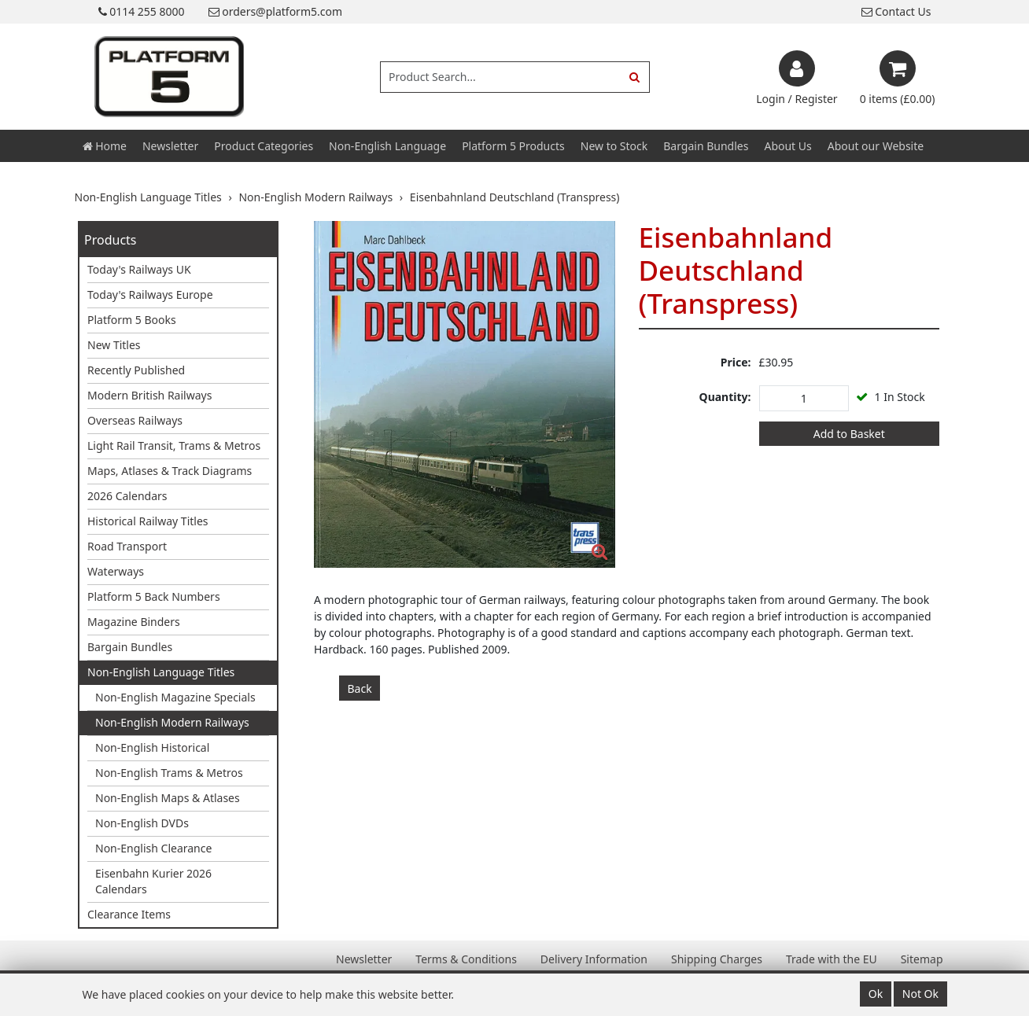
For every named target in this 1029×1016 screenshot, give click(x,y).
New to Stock (614, 145)
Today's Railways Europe (150, 294)
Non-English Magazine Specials (175, 697)
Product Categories (263, 145)
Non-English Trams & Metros (169, 772)
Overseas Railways (135, 420)
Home (105, 145)
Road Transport (127, 546)
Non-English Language (387, 145)
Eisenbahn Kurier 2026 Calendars (153, 881)
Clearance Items (129, 914)
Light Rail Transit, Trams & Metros (173, 445)
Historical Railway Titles (147, 521)
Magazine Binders (133, 621)
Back (360, 688)
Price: (736, 362)
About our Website (876, 145)
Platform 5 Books (131, 319)
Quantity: (725, 396)
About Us (787, 145)
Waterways (115, 571)
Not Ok (920, 993)
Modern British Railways (149, 395)
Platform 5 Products (513, 145)
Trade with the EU (831, 959)
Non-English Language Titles (160, 671)
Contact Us (896, 11)
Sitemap (922, 959)
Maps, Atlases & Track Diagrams (169, 470)
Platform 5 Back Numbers (153, 596)
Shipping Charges (716, 959)
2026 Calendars (127, 495)
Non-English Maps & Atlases (167, 797)
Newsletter (170, 145)
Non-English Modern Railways (172, 722)
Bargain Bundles (705, 145)
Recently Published (136, 370)
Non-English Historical (152, 747)
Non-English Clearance (153, 848)
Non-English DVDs (142, 822)
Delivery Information (593, 959)
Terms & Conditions (466, 959)
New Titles (114, 344)
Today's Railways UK (139, 269)
